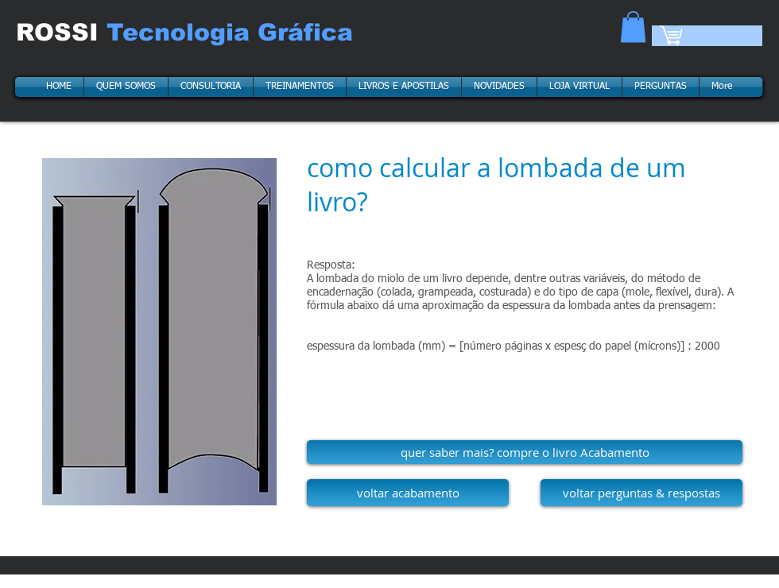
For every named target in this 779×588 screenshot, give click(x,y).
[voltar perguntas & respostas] (641, 492)
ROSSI (61, 32)
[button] (633, 26)
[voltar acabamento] (408, 492)
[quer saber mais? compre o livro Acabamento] (524, 452)
